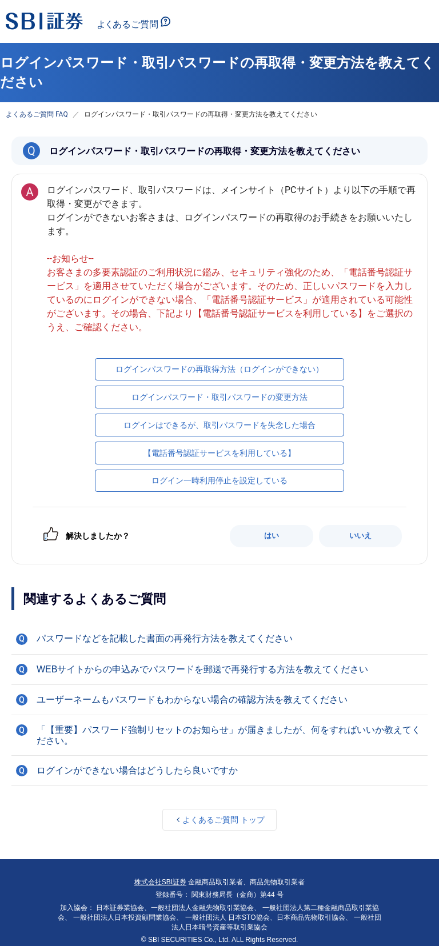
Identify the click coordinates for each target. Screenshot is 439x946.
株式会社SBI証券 (160, 882)
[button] (219, 639)
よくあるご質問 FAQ (37, 114)
